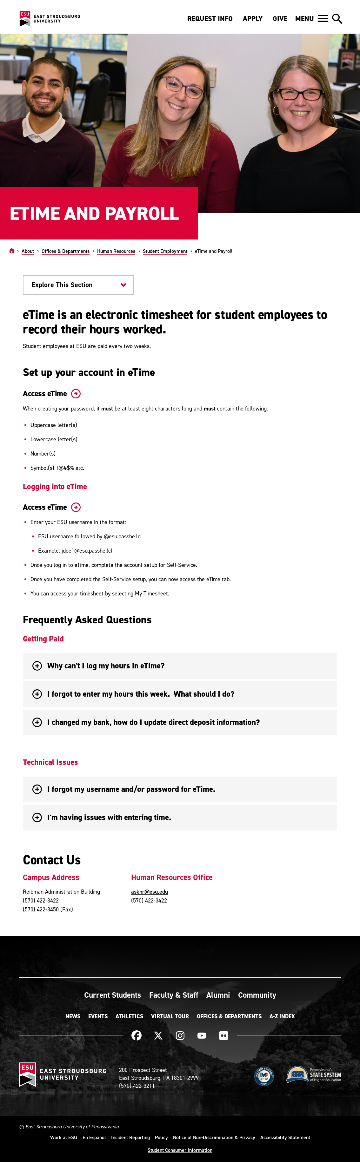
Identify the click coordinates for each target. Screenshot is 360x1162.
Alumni (218, 995)
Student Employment (165, 251)
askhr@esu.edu (149, 891)
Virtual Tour (170, 1016)
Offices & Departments (66, 251)
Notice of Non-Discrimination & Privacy (214, 1137)
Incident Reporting (130, 1137)
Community (257, 995)
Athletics (129, 1016)
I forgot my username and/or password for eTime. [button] (123, 789)
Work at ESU (63, 1137)
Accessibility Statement (285, 1137)
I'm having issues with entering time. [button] (101, 817)
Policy (161, 1137)
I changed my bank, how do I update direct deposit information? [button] (146, 722)
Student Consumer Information (180, 1150)
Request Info (210, 18)
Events (98, 1016)
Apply (253, 18)
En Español (94, 1137)
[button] (311, 18)
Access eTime (50, 393)
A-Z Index (282, 1016)
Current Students (112, 995)
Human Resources (116, 251)
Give (280, 18)
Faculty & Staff (173, 995)
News (72, 1016)
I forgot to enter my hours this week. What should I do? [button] (133, 694)
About (28, 251)
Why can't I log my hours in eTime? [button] (98, 665)
